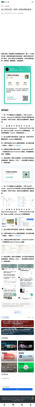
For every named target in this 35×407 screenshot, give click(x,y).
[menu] (32, 2)
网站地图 (18, 399)
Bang (2, 13)
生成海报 (5, 317)
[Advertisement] (17, 33)
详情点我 (18, 145)
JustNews (28, 399)
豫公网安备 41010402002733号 (8, 399)
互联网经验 (20, 13)
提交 (18, 389)
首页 (2, 6)
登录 (3, 387)
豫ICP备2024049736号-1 (26, 397)
